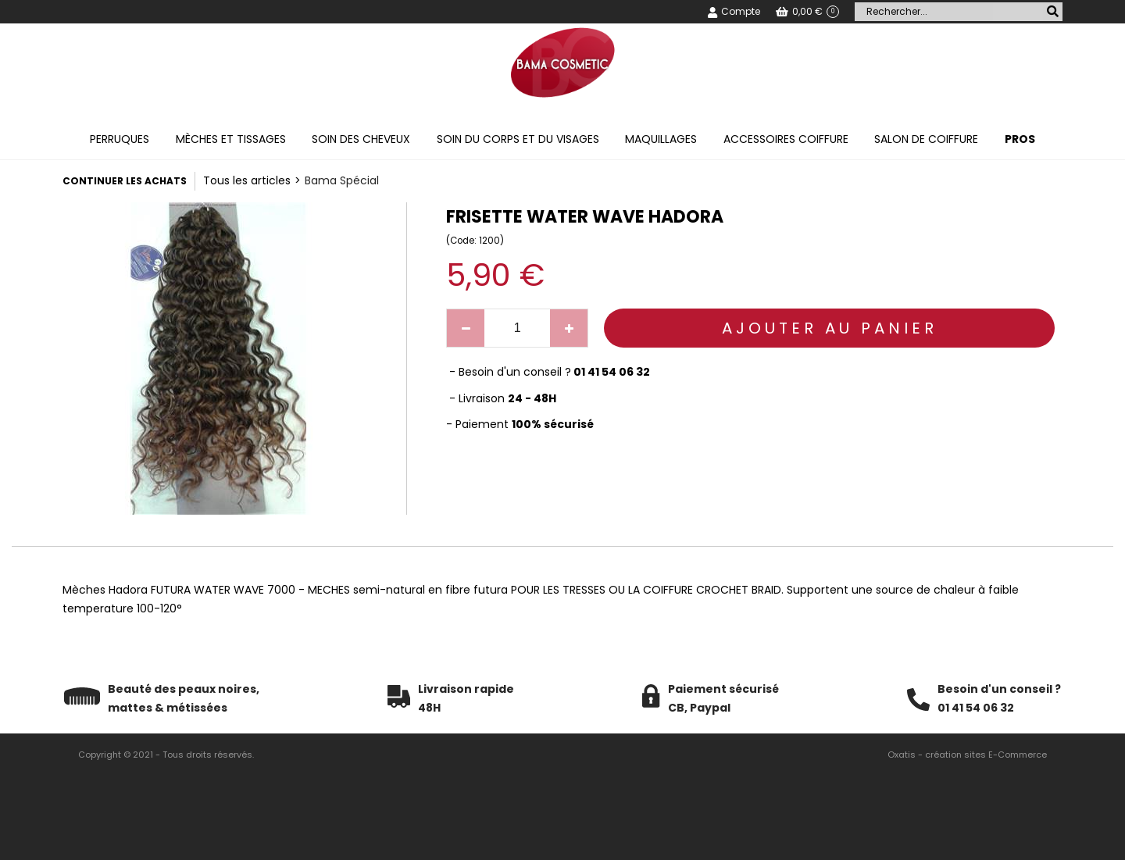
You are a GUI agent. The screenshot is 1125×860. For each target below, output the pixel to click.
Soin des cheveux (361, 139)
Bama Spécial (342, 180)
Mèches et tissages (231, 139)
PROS (1020, 139)
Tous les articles (247, 180)
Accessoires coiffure (785, 139)
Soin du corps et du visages (518, 139)
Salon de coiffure (926, 139)
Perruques (119, 139)
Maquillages (661, 139)
